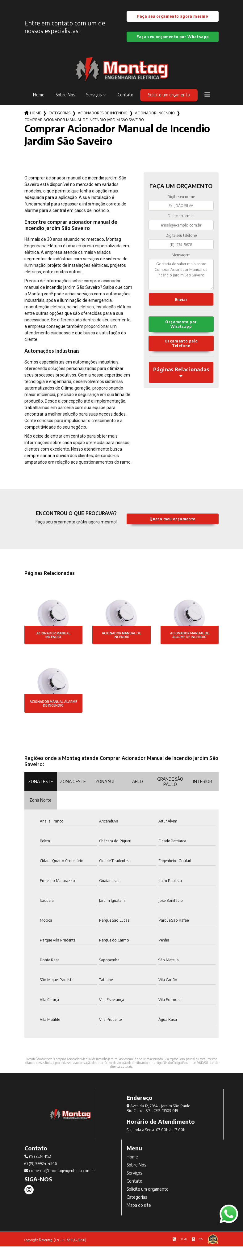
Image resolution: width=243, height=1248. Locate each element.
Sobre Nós (65, 96)
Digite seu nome (181, 198)
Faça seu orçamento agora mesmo (172, 16)
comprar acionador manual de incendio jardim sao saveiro (84, 121)
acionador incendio (155, 114)
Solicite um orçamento (169, 96)
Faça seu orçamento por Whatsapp (173, 37)
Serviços (94, 96)
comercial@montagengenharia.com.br (59, 1172)
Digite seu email (181, 217)
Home (38, 96)
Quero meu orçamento (172, 520)
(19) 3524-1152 (37, 1158)
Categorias (59, 114)
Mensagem (181, 256)
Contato (125, 96)
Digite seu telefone (181, 237)
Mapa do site (139, 1206)
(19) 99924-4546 (40, 1165)
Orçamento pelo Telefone (181, 347)
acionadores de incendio (103, 114)
